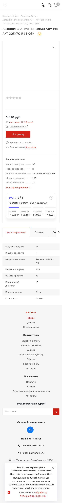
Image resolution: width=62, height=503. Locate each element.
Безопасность (31, 363)
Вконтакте (30, 429)
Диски (31, 322)
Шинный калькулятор (31, 354)
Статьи (31, 386)
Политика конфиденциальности (31, 391)
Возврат (31, 368)
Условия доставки (31, 345)
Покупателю (31, 335)
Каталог (31, 312)
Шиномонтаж (31, 327)
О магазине (31, 376)
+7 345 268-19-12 (33, 445)
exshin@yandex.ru (33, 452)
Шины (31, 318)
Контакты (31, 395)
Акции (31, 350)
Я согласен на (33, 494)
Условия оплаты (31, 340)
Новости (31, 382)
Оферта (31, 359)
